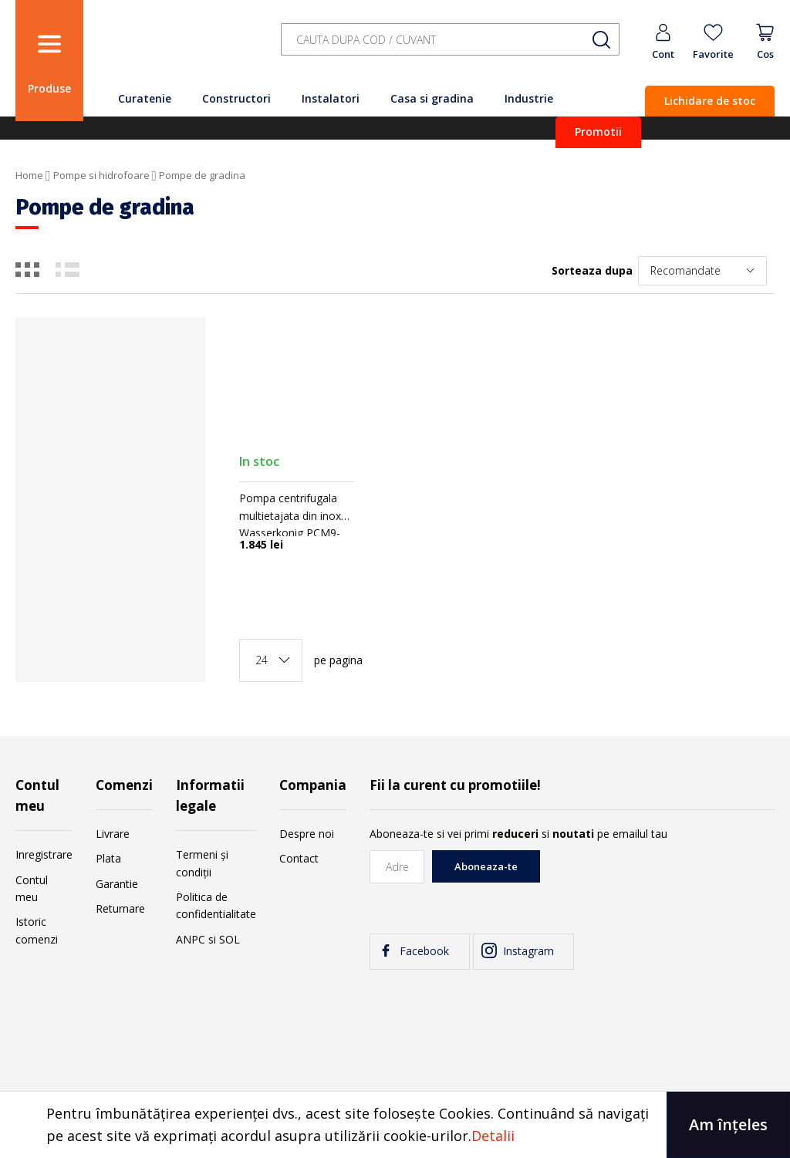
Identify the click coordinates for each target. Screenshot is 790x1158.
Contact (299, 858)
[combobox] (450, 39)
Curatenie (144, 98)
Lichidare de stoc (709, 100)
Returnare (120, 908)
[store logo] (177, 48)
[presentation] (657, 880)
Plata (108, 858)
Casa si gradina (432, 98)
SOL (229, 939)
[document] (395, 1125)
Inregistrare (44, 854)
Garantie (117, 883)
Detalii (493, 1135)
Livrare (113, 833)
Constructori (236, 98)
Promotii (598, 131)
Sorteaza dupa (592, 270)
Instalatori (331, 98)
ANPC (190, 939)
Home (29, 175)
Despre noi (306, 833)
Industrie (529, 98)
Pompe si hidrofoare (101, 175)
